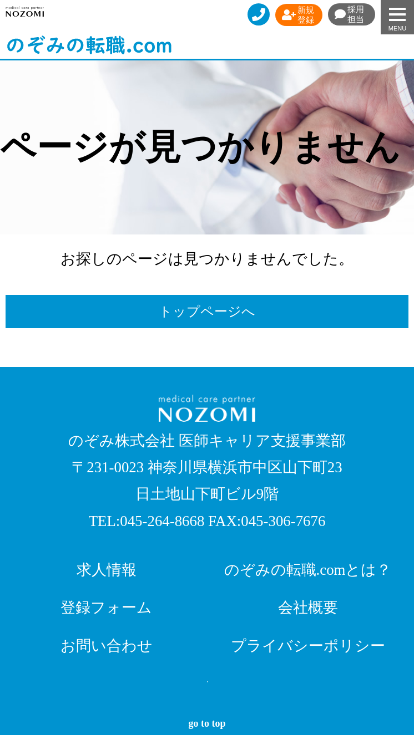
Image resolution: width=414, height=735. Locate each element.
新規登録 (298, 15)
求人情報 (107, 570)
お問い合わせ (106, 645)
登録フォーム (106, 607)
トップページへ (207, 311)
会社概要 (308, 607)
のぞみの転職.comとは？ (308, 570)
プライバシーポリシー (308, 645)
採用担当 (349, 14)
